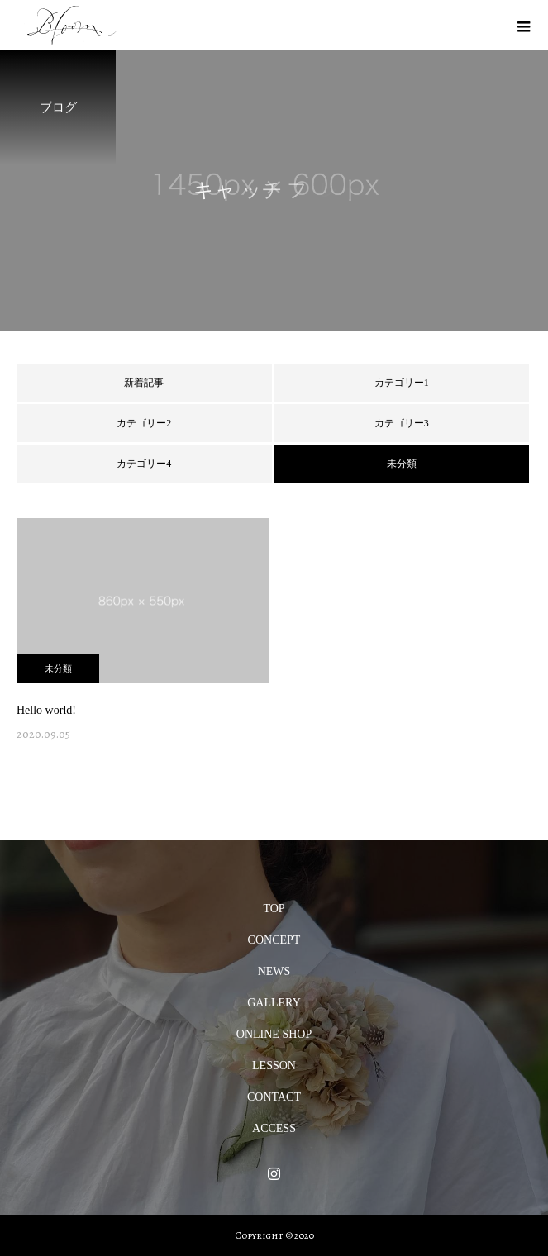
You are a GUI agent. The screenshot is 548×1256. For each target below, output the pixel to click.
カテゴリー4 (144, 463)
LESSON (274, 1065)
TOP (273, 908)
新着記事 (144, 382)
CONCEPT (274, 940)
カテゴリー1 (401, 382)
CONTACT (274, 1097)
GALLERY (274, 1003)
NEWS (274, 971)
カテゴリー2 (144, 423)
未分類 (58, 669)
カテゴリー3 (401, 423)
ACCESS (274, 1128)
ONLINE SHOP (274, 1034)
